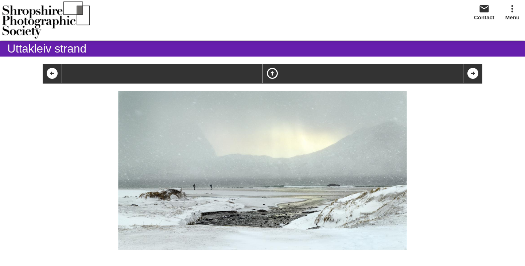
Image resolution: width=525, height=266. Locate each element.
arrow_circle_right (472, 73)
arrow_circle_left (52, 73)
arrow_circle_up (272, 73)
